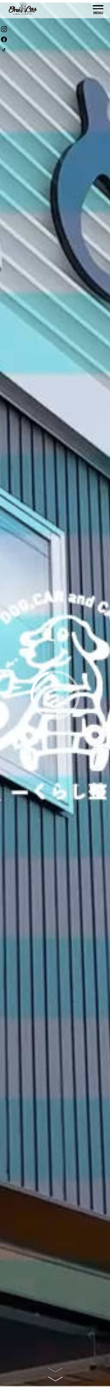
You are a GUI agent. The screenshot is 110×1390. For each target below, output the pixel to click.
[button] (98, 10)
